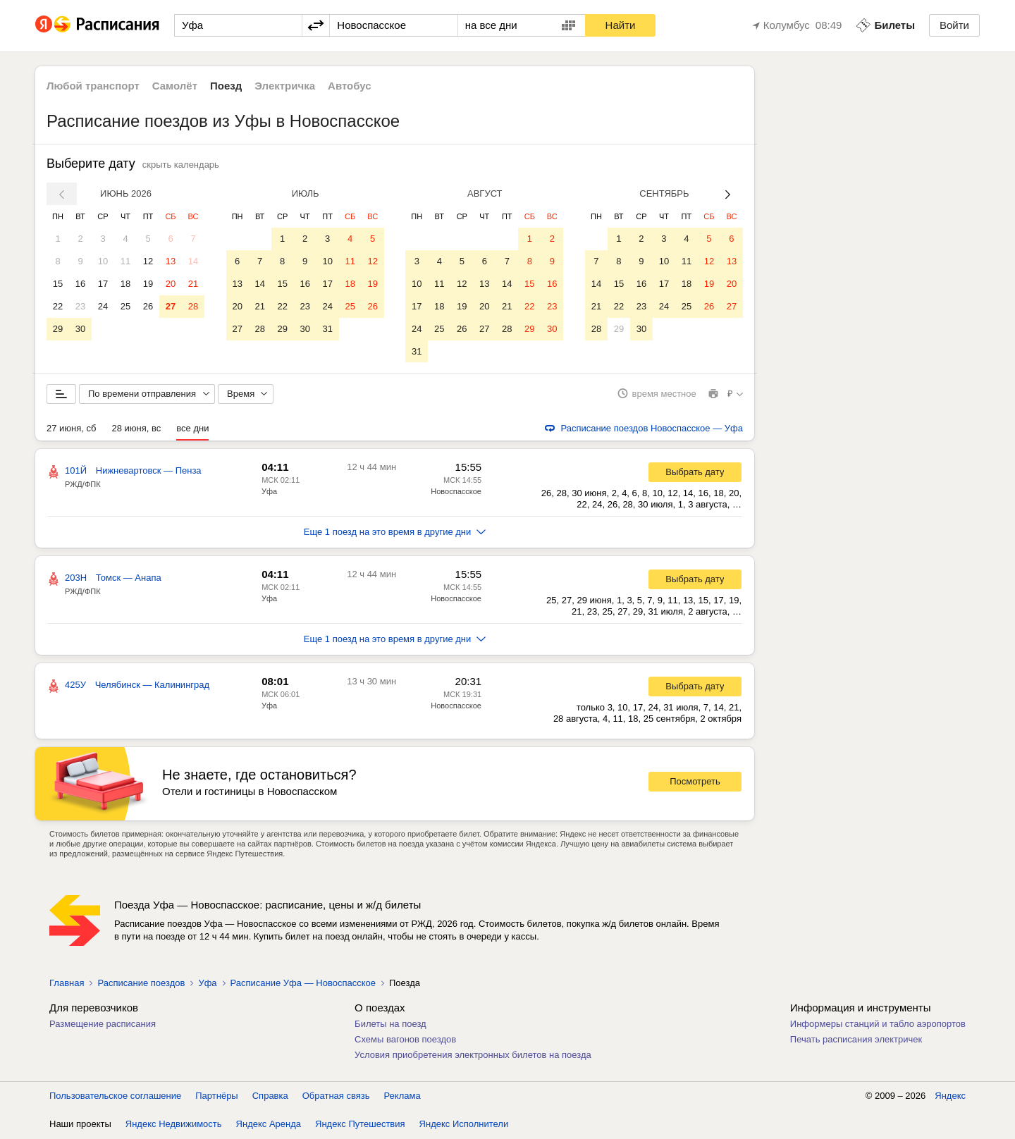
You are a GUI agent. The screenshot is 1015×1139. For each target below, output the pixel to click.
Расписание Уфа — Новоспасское (303, 983)
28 (193, 306)
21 (193, 283)
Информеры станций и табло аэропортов (878, 1024)
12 (148, 261)
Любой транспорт (93, 86)
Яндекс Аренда (268, 1124)
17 (103, 283)
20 (171, 283)
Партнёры (216, 1096)
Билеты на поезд (390, 1024)
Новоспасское (456, 492)
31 (327, 329)
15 (58, 283)
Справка (270, 1096)
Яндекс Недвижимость (173, 1124)
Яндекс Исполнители (464, 1124)
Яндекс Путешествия (360, 1124)
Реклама (402, 1096)
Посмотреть (695, 782)
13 (171, 261)
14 (193, 261)
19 (148, 283)
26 (148, 306)
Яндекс (950, 1096)
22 (58, 306)
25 (125, 306)
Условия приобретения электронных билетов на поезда (473, 1055)
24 (103, 306)
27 (171, 306)
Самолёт (174, 86)
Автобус (349, 86)
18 (125, 283)
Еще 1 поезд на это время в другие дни (395, 532)
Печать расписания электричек (856, 1040)
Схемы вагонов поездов (405, 1040)
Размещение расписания (102, 1024)
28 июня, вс (136, 429)
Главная (66, 983)
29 (58, 329)
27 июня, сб (71, 429)
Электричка (284, 86)
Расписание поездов (141, 983)
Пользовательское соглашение (115, 1096)
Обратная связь (336, 1096)
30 (80, 329)
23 (80, 306)
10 (103, 261)
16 (80, 283)
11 (125, 261)
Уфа (269, 492)
